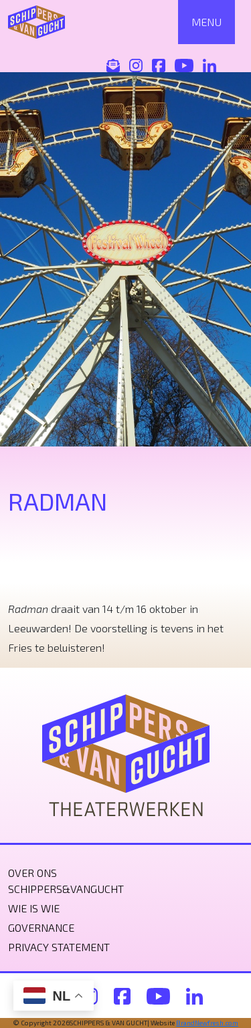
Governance (41, 927)
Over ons (32, 872)
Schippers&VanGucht (66, 888)
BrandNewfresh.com (207, 1023)
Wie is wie (34, 908)
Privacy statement (59, 946)
